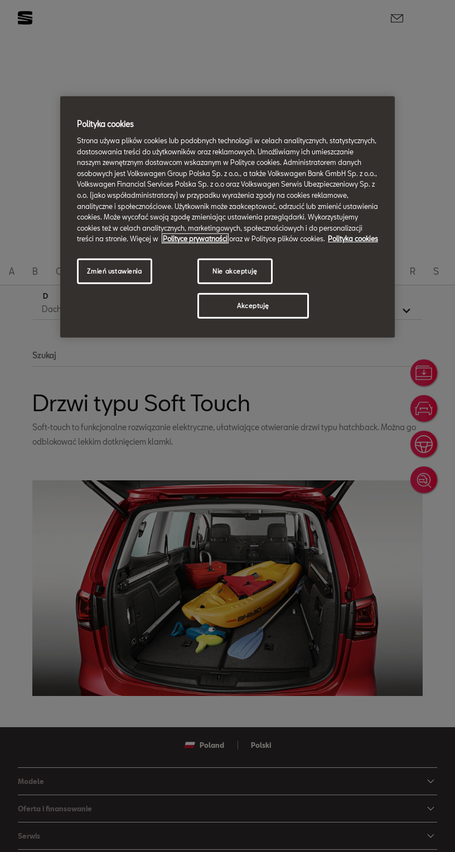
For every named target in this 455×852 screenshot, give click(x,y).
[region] (227, 216)
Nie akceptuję (234, 271)
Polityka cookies (353, 238)
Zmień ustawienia (114, 271)
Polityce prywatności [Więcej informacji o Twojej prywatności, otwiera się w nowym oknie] (195, 238)
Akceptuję (253, 305)
